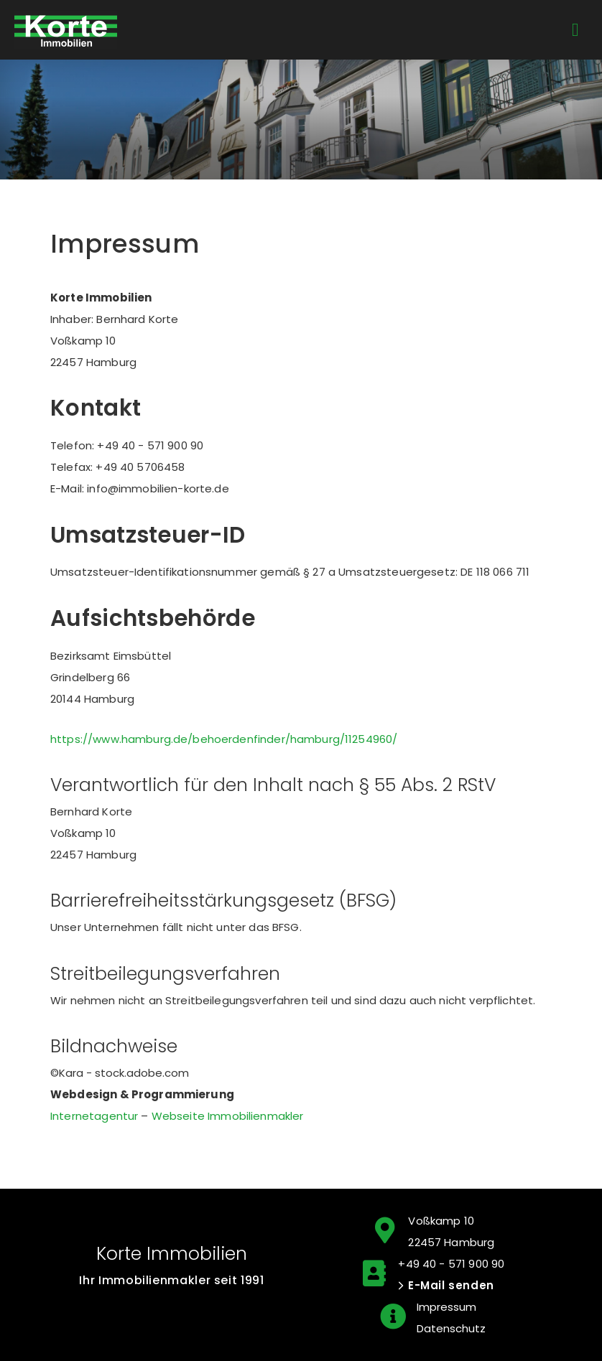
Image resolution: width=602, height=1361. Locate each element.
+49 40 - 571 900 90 (451, 1263)
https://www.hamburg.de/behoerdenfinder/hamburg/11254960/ (223, 739)
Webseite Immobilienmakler (228, 1115)
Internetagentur (94, 1115)
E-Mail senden (451, 1285)
